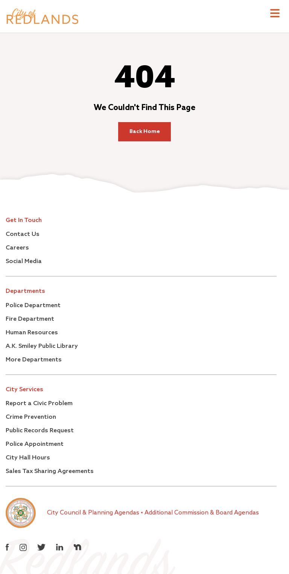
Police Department (33, 306)
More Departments (34, 360)
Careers (17, 248)
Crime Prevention (31, 417)
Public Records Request (40, 431)
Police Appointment (35, 444)
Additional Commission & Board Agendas (201, 513)
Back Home (144, 131)
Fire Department (30, 319)
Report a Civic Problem (39, 404)
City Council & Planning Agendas (94, 513)
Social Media (24, 262)
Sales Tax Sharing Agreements (50, 471)
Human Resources (32, 333)
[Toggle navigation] (275, 14)
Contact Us (23, 234)
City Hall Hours (28, 458)
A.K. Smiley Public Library (42, 346)
